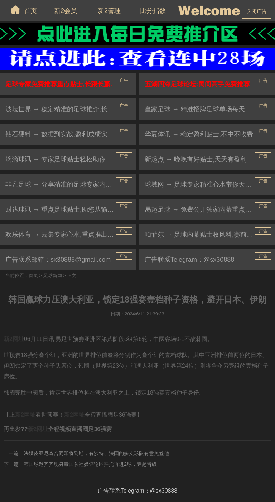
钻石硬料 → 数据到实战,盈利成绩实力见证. (67, 134)
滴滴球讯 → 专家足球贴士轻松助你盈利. (62, 159)
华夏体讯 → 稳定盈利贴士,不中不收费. (200, 134)
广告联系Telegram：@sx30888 (189, 259)
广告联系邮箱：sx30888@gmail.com (58, 259)
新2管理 (109, 10)
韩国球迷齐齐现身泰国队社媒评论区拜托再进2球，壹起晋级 (90, 464)
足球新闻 (52, 275)
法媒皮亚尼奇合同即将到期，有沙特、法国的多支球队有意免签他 (96, 453)
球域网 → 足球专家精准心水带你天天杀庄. (205, 184)
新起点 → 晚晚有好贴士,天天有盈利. (197, 159)
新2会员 (65, 10)
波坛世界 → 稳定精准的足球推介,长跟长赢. (67, 109)
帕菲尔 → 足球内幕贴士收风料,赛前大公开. (206, 234)
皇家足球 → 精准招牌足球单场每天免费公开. (208, 109)
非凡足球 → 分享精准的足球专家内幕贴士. (66, 184)
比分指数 (153, 10)
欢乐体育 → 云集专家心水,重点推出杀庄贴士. (70, 234)
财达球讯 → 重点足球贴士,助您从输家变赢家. (70, 209)
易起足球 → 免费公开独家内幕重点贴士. (202, 209)
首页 (22, 9)
